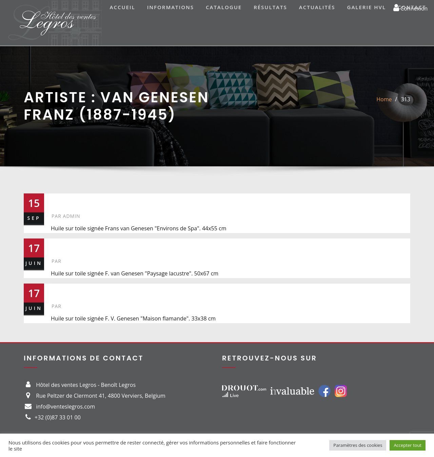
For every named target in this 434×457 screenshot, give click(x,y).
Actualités (317, 7)
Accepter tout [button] (407, 445)
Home (384, 99)
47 (58, 245)
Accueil (122, 7)
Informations (170, 7)
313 (405, 99)
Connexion (410, 7)
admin (66, 216)
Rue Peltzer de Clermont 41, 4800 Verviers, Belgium (100, 395)
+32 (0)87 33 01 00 (58, 417)
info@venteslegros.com (65, 406)
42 (58, 291)
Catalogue (224, 7)
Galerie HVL (366, 7)
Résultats (270, 7)
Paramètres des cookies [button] (357, 445)
